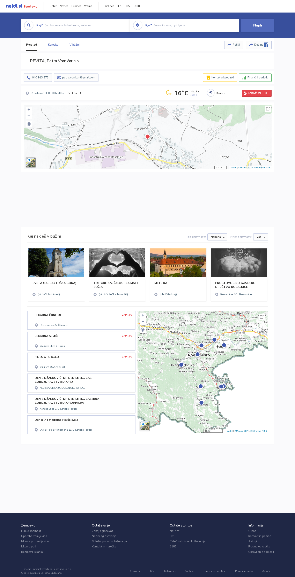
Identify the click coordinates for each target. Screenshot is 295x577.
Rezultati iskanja (32, 552)
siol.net (109, 6)
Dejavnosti (135, 571)
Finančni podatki (258, 77)
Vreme (88, 6)
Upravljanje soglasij (261, 552)
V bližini (74, 45)
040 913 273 (40, 77)
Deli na (261, 45)
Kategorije (170, 571)
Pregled (31, 45)
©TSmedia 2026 (262, 167)
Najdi (257, 25)
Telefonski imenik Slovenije (187, 541)
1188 (136, 6)
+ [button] (28, 110)
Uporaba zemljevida (34, 536)
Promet (76, 6)
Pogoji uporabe (244, 571)
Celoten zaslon (268, 109)
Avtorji (252, 541)
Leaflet (233, 167)
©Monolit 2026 (245, 167)
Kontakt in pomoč (259, 536)
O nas (252, 531)
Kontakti (53, 45)
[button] (29, 124)
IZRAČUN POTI (258, 93)
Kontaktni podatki (223, 77)
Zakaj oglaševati (102, 531)
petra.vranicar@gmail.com (78, 77)
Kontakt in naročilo (104, 546)
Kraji (152, 571)
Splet (53, 6)
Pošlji (236, 45)
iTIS (127, 6)
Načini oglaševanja (104, 536)
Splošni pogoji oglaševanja (109, 541)
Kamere (220, 93)
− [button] (28, 116)
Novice (64, 6)
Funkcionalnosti (31, 531)
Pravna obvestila (259, 546)
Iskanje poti (28, 546)
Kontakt (189, 571)
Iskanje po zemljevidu (35, 541)
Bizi (119, 6)
